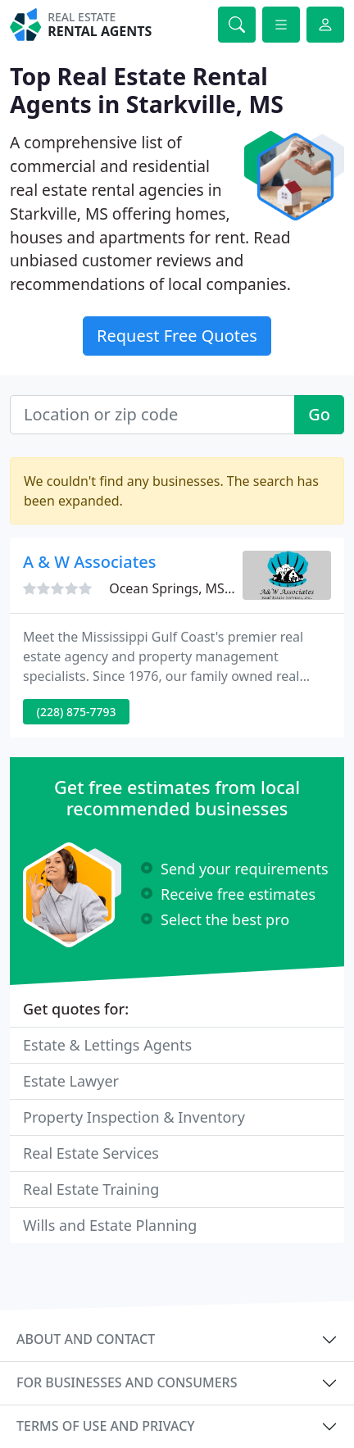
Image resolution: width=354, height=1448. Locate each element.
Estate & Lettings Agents (107, 1045)
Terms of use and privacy (105, 1426)
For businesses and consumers (126, 1382)
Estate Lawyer (71, 1081)
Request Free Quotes (177, 336)
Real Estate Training (91, 1189)
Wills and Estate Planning (110, 1225)
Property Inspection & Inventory (134, 1117)
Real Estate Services (91, 1153)
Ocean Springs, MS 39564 (187, 588)
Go (319, 414)
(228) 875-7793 (76, 711)
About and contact (85, 1339)
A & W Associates (90, 562)
